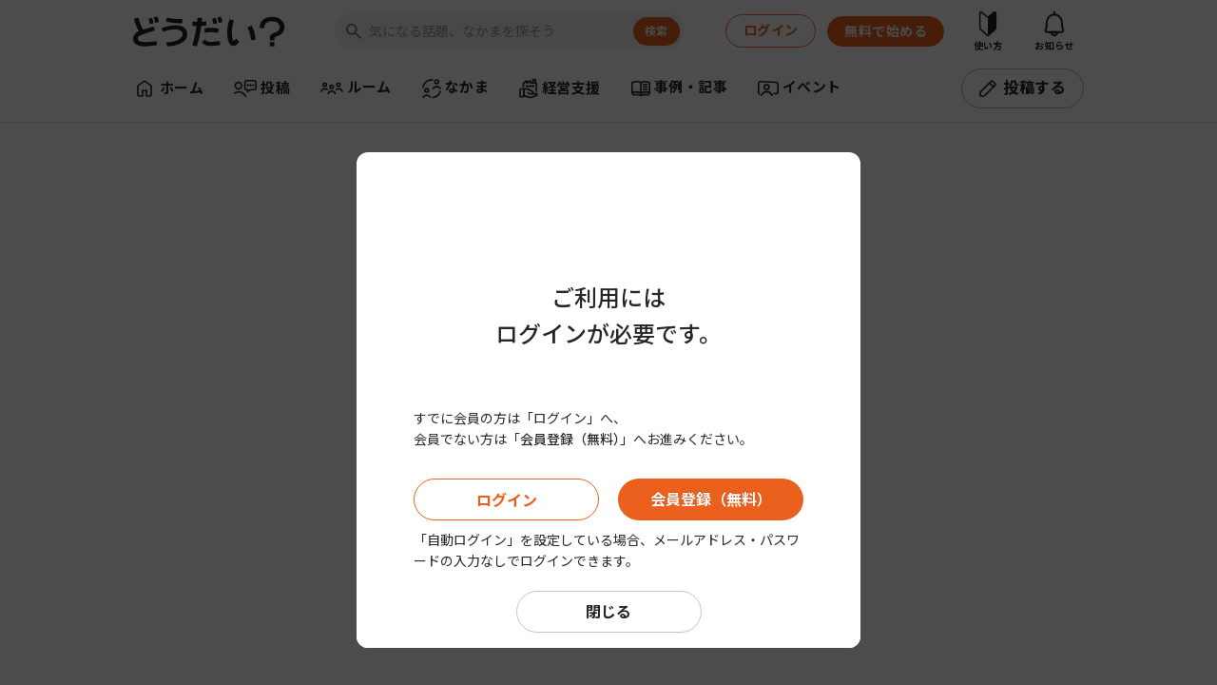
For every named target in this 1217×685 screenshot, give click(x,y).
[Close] (841, 119)
